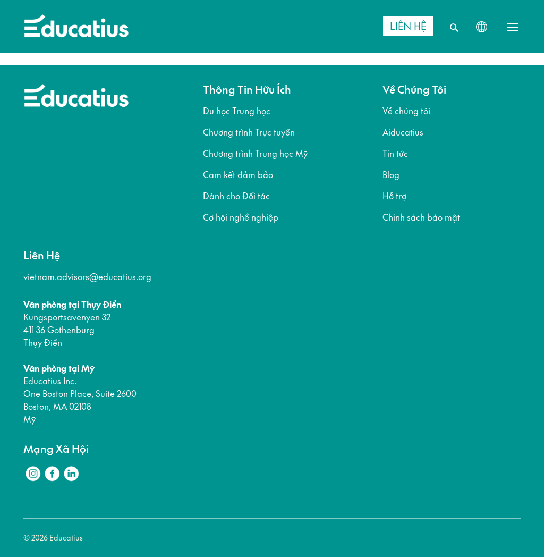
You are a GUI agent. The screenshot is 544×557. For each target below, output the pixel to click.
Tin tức (395, 153)
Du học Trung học (236, 111)
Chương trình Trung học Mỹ (255, 153)
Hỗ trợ (394, 196)
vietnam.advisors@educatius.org (87, 277)
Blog (391, 174)
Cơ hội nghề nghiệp (240, 217)
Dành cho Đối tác (236, 196)
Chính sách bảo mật (421, 217)
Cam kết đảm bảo (238, 174)
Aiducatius (402, 132)
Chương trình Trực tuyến (249, 132)
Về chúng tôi (406, 111)
